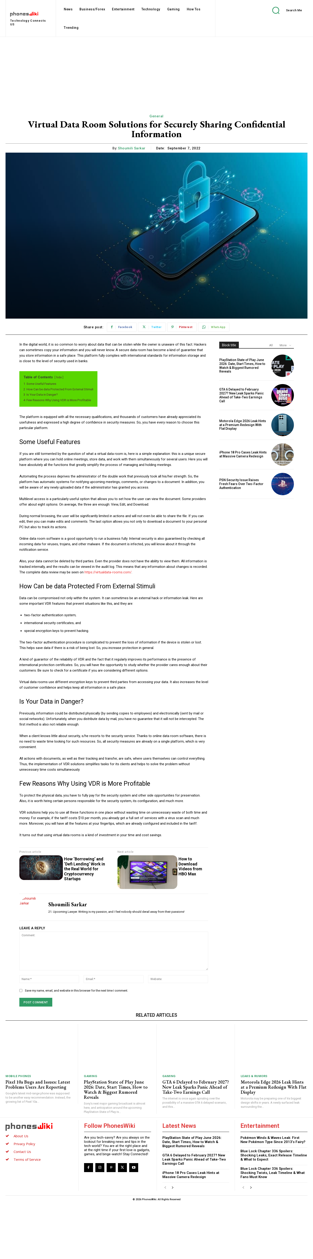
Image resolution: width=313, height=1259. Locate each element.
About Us (21, 1136)
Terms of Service (27, 1159)
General (156, 116)
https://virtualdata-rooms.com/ (108, 572)
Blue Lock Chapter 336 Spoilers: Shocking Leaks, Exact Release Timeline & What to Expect (273, 1155)
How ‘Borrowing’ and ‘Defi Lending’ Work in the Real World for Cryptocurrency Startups (84, 868)
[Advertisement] (156, 71)
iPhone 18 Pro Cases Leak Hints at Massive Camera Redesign (243, 454)
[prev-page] (165, 1188)
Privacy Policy (24, 1143)
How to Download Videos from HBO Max (190, 866)
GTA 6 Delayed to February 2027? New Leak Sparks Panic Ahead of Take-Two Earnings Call (241, 395)
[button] (284, 10)
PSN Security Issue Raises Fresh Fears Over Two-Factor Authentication (241, 484)
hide (59, 377)
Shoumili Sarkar (132, 148)
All (271, 345)
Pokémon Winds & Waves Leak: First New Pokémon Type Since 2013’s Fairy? (272, 1140)
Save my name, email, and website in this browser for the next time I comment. (76, 990)
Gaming (90, 1076)
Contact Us (22, 1151)
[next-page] (173, 1188)
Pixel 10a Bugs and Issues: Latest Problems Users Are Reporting (38, 1084)
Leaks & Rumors (254, 1076)
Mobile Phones (18, 1076)
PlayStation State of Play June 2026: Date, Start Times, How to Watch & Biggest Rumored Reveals (242, 365)
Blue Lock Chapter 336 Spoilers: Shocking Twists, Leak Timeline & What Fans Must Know (272, 1173)
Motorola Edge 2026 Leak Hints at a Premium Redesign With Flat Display (242, 425)
